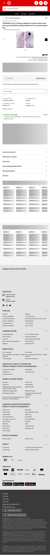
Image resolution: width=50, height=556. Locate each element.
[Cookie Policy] (5, 500)
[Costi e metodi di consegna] (32, 335)
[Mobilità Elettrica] (29, 322)
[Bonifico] (27, 475)
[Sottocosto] (28, 422)
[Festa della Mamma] (30, 420)
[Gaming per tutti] (29, 429)
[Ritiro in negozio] (6, 338)
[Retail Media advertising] (8, 394)
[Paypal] (20, 471)
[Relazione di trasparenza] (31, 360)
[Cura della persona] (7, 324)
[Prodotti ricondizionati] (8, 327)
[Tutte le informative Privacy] (32, 451)
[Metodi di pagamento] (7, 335)
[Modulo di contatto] (10, 302)
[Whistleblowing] (29, 386)
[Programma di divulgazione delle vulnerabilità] (36, 395)
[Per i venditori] (28, 353)
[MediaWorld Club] (29, 388)
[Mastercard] (42, 471)
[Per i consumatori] (6, 353)
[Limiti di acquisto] (29, 342)
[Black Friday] (28, 411)
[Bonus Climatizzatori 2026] (31, 413)
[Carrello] (46, 3)
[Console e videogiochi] (8, 317)
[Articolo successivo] (46, 39)
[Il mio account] (36, 3)
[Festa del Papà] (6, 422)
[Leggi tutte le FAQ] (10, 297)
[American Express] (13, 471)
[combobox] (26, 8)
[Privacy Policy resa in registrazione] (34, 448)
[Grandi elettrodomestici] (8, 320)
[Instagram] (7, 307)
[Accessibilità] (5, 494)
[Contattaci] (5, 340)
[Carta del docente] (29, 427)
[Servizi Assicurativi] (29, 373)
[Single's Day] (28, 415)
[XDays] (26, 425)
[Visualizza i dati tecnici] (7, 110)
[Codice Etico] (5, 386)
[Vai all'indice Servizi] (7, 375)
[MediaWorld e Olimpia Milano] (9, 392)
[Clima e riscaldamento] (8, 322)
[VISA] (5, 471)
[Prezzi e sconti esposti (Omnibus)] (10, 342)
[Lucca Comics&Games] (8, 418)
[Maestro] (5, 475)
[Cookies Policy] (6, 451)
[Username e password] (30, 338)
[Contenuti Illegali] (6, 360)
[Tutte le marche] (29, 327)
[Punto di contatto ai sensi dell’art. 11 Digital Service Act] (13, 356)
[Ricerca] (5, 9)
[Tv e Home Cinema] (30, 317)
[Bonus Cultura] (6, 429)
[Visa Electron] (34, 471)
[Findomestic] (20, 475)
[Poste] (20, 461)
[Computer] (27, 315)
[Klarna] (42, 475)
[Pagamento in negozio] (34, 475)
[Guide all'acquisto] (29, 345)
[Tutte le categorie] (4, 3)
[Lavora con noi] (28, 383)
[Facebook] (4, 307)
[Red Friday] (5, 425)
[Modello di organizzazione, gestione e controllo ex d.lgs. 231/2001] (13, 389)
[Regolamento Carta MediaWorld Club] (11, 505)
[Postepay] (27, 471)
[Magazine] (5, 345)
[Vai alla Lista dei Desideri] (41, 3)
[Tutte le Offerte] (29, 324)
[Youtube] (10, 307)
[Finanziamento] (29, 371)
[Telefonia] (4, 315)
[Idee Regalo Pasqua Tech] (9, 420)
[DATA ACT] (27, 398)
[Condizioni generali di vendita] (32, 340)
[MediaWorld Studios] (30, 392)
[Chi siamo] (4, 383)
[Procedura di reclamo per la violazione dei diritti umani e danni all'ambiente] (13, 399)
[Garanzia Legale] (6, 440)
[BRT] (5, 461)
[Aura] (13, 475)
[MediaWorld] (18, 3)
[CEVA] (13, 461)
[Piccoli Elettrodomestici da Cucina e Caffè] (35, 320)
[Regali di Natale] (6, 415)
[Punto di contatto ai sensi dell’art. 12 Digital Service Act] (36, 356)
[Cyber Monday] (6, 413)
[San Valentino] (28, 418)
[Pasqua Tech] (5, 411)
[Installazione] (5, 373)
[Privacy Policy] (5, 448)
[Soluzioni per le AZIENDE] (8, 371)
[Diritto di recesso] (29, 440)
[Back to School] (6, 427)
